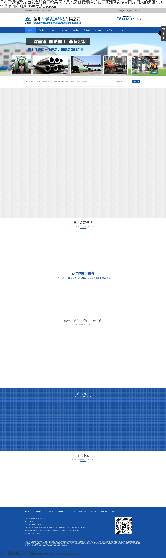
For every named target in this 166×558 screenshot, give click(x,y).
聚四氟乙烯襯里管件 (125, 543)
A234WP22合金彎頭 (42, 81)
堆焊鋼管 (29, 545)
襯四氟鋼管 (114, 542)
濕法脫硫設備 (104, 543)
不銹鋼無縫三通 (43, 542)
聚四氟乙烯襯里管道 (114, 543)
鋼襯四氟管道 (35, 542)
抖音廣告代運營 (122, 542)
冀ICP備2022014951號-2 (63, 527)
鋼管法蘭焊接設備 (37, 545)
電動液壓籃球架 (106, 542)
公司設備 (53, 30)
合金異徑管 (88, 542)
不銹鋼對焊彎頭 (60, 542)
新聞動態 (87, 30)
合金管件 (51, 543)
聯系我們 (110, 30)
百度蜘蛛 (129, 11)
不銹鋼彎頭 (68, 542)
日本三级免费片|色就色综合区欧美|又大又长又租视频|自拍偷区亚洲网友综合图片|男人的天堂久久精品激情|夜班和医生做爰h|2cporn (42, 554)
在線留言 (137, 11)
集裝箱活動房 (30, 543)
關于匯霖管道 (83, 222)
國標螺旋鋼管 (89, 543)
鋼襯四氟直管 (131, 542)
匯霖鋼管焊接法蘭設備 (78, 542)
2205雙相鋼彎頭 (70, 81)
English (120, 30)
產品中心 (42, 30)
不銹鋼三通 (52, 542)
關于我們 (98, 30)
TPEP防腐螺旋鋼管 (79, 543)
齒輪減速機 (96, 543)
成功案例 (76, 30)
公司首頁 (30, 30)
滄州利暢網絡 (36, 533)
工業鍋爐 (37, 543)
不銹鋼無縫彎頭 (58, 543)
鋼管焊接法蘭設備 (48, 545)
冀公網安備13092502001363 (80, 527)
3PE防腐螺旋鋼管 (68, 543)
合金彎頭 (56, 545)
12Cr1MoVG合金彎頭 (57, 81)
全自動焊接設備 (96, 542)
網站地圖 (122, 11)
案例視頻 (64, 30)
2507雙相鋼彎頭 (81, 81)
